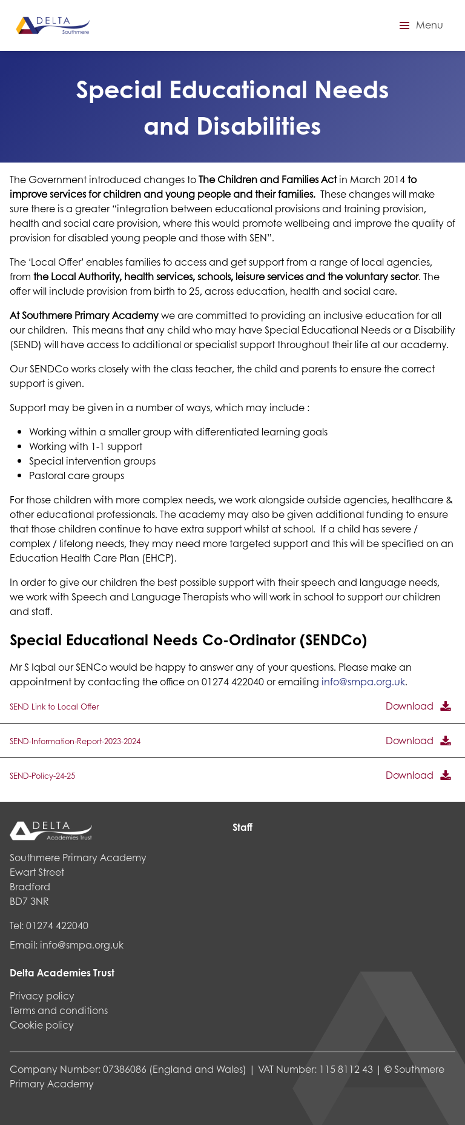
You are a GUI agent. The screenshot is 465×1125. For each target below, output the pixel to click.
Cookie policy (42, 1025)
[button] (419, 25)
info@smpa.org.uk (363, 681)
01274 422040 (57, 925)
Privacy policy (42, 995)
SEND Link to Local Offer (54, 706)
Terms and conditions (59, 1010)
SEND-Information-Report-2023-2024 (75, 741)
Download (410, 706)
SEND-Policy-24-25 (42, 775)
